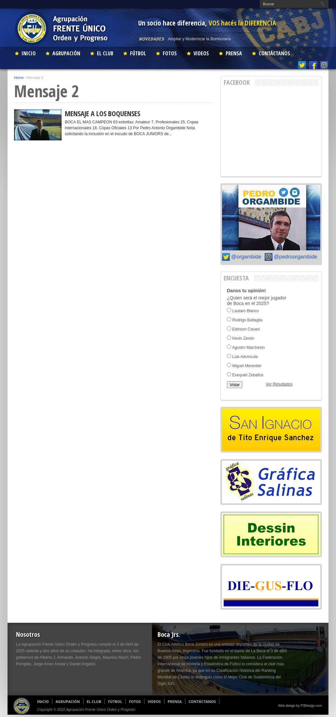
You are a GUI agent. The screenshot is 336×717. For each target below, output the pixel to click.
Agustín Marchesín (248, 347)
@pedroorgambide (295, 257)
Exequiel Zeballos (247, 375)
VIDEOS (201, 53)
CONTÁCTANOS (274, 53)
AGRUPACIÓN (66, 53)
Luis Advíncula (244, 356)
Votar (235, 384)
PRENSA (234, 53)
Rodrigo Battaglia (247, 320)
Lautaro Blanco (245, 311)
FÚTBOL (138, 53)
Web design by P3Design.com (300, 706)
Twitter (302, 65)
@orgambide (246, 257)
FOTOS (170, 53)
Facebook (313, 65)
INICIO (29, 53)
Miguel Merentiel (246, 366)
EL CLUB (105, 53)
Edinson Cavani (246, 329)
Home (19, 78)
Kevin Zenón (243, 338)
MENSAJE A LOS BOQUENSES (102, 113)
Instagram (324, 65)
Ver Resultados (279, 384)
